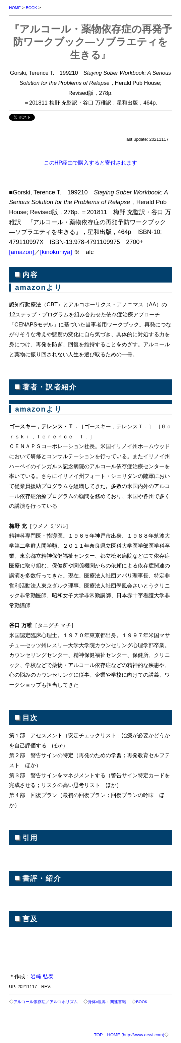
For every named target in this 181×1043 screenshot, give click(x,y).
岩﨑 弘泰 (42, 976)
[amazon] (21, 252)
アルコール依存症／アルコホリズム (45, 1001)
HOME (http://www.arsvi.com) (135, 1034)
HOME (15, 7)
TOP (98, 1034)
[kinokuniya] (56, 252)
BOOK (31, 7)
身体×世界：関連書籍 (107, 1001)
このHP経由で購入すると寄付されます (90, 163)
